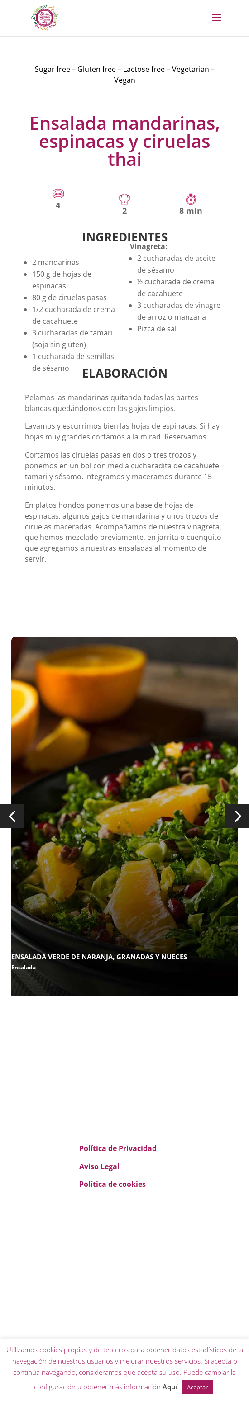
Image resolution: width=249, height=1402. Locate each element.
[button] (12, 816)
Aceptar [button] (197, 1387)
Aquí (170, 1386)
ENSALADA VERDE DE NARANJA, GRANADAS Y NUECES (99, 956)
